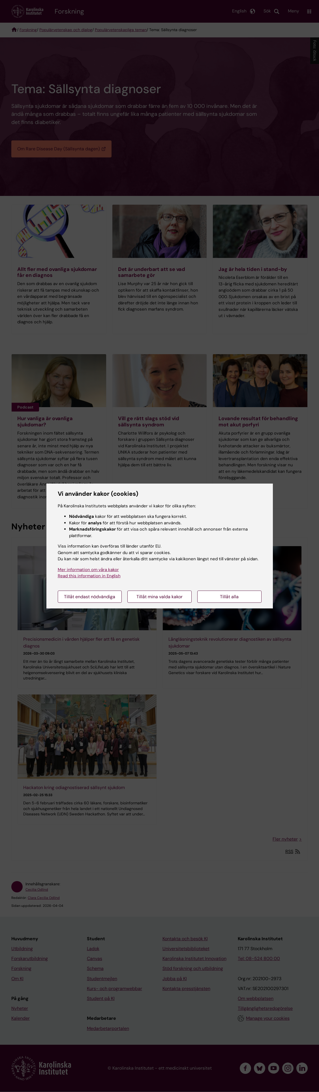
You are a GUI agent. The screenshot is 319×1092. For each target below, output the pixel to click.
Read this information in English (89, 576)
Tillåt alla (229, 597)
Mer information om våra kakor (88, 569)
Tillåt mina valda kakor (159, 597)
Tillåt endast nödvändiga (89, 597)
